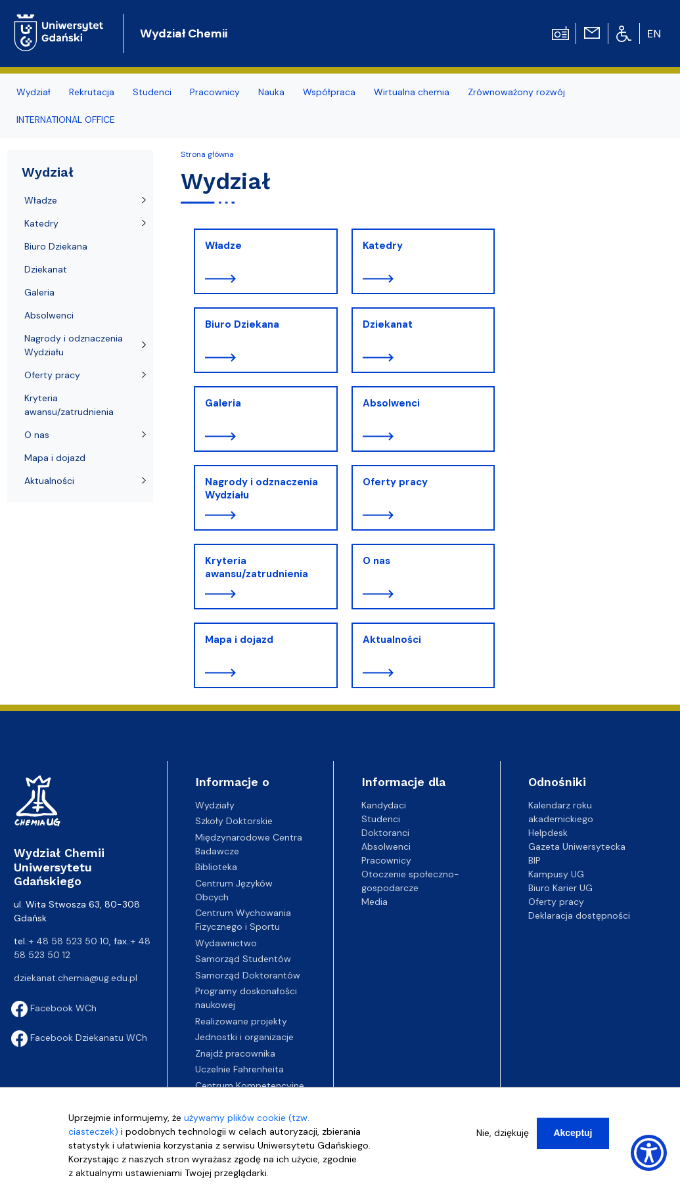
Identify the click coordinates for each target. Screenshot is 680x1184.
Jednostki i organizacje (244, 1037)
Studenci (152, 92)
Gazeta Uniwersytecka (576, 846)
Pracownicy (215, 92)
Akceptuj (572, 1133)
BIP (534, 860)
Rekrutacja (91, 92)
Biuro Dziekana (242, 324)
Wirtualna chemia (411, 92)
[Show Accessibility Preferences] (649, 1153)
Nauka (271, 92)
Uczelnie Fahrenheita (239, 1069)
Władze (223, 245)
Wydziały (215, 805)
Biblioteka (216, 867)
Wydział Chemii (183, 33)
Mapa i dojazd (239, 639)
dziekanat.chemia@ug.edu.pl (75, 978)
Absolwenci (391, 403)
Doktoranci (385, 833)
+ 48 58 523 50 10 (69, 941)
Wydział (33, 92)
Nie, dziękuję (502, 1133)
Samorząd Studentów (243, 959)
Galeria (223, 403)
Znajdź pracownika (235, 1053)
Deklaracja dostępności (579, 915)
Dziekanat (388, 324)
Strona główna (207, 154)
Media (374, 902)
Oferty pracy (395, 482)
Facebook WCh (54, 1008)
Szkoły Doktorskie (234, 821)
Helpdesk (548, 833)
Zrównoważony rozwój (516, 92)
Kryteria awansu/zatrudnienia (256, 567)
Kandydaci (383, 805)
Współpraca (329, 92)
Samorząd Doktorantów (247, 975)
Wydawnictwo (226, 943)
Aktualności (392, 639)
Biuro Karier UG (560, 888)
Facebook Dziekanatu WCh (79, 1037)
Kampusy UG (556, 874)
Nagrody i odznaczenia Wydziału (261, 488)
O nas (376, 560)
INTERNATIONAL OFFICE (65, 119)
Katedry (383, 245)
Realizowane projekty (241, 1021)
